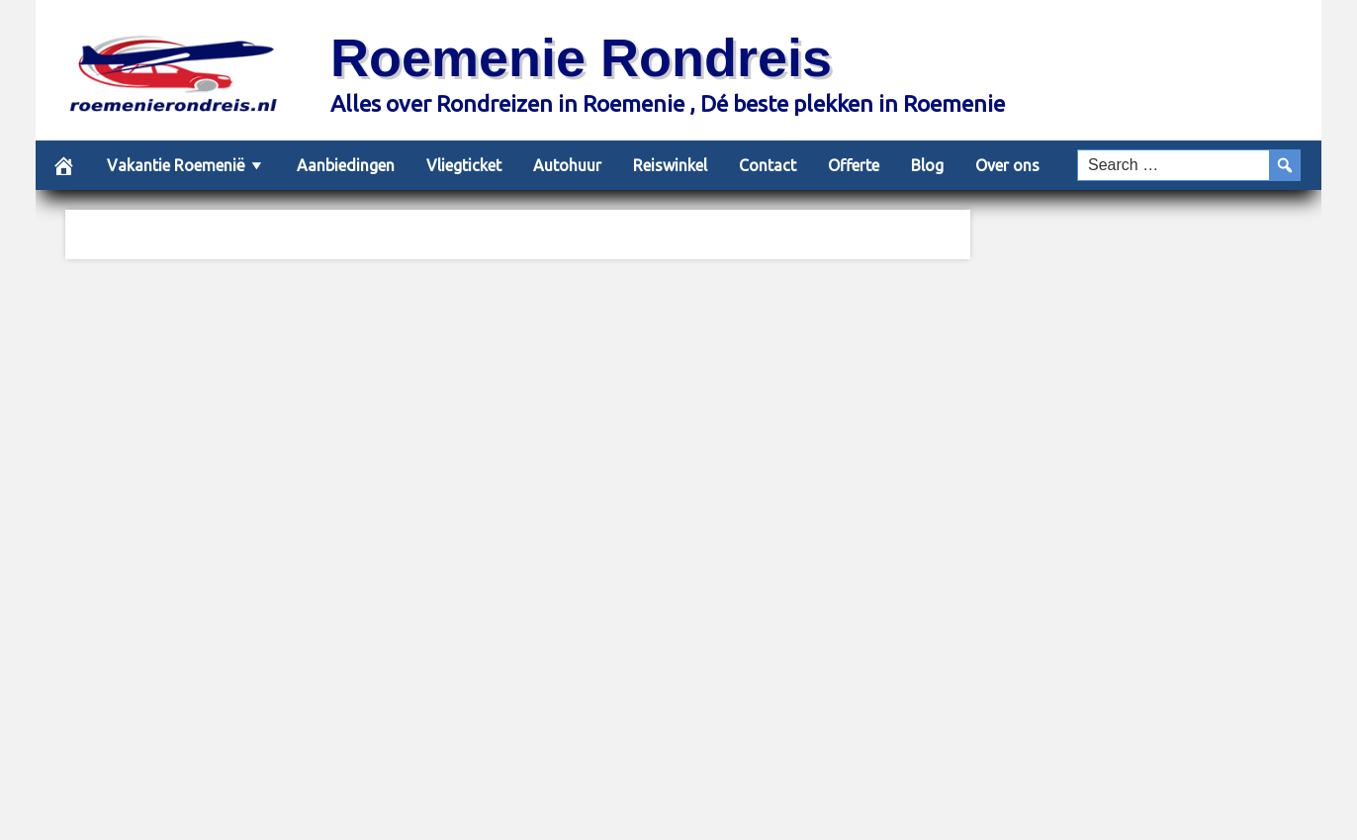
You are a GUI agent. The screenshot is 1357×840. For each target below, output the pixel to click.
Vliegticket (463, 165)
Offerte (853, 165)
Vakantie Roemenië (176, 165)
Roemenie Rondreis (581, 57)
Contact (767, 165)
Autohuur (567, 165)
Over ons (1007, 165)
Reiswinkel (670, 165)
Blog (927, 165)
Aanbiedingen (346, 165)
